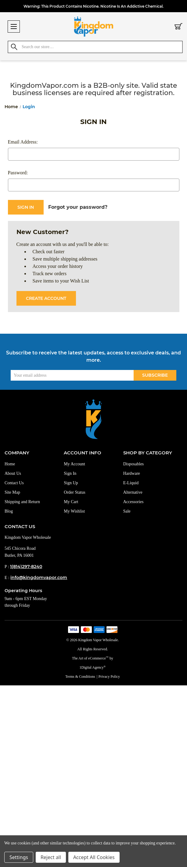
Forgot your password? (77, 207)
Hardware (131, 473)
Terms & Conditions (80, 676)
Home (10, 464)
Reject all (51, 857)
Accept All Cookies (94, 857)
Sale (127, 511)
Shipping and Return (22, 501)
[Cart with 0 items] (178, 27)
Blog (9, 511)
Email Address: (23, 141)
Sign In (70, 473)
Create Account (46, 298)
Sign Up (71, 483)
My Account (74, 464)
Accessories (133, 501)
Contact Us (14, 483)
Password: (18, 172)
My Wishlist (74, 511)
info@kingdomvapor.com (38, 577)
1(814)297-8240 (26, 566)
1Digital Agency (93, 667)
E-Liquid (131, 483)
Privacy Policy (109, 676)
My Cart (71, 501)
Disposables (133, 464)
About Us (13, 473)
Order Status (74, 492)
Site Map (12, 492)
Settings (18, 857)
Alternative (132, 492)
